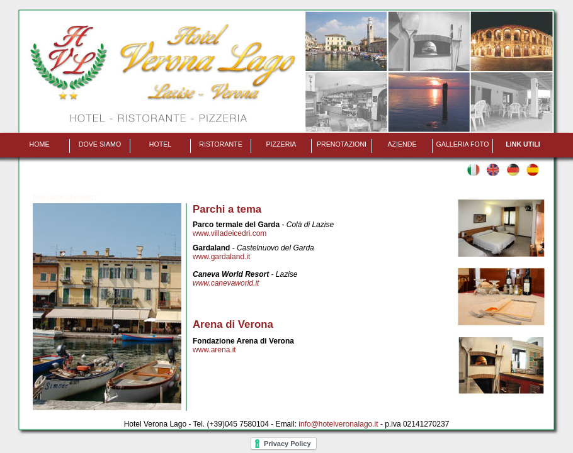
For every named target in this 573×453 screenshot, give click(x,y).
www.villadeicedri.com (229, 233)
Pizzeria (281, 144)
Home (40, 144)
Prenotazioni (341, 144)
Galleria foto (462, 144)
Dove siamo (100, 144)
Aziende (401, 144)
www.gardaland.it (221, 256)
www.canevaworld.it (226, 283)
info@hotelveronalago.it (338, 424)
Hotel (160, 144)
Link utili (523, 144)
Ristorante (220, 144)
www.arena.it (214, 349)
